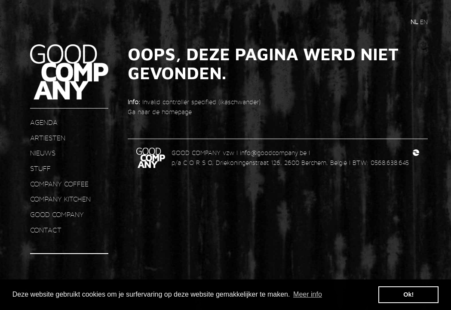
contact (45, 230)
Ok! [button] (408, 294)
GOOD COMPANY (57, 215)
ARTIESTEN (47, 138)
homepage (177, 111)
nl (415, 21)
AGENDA (44, 122)
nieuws (42, 153)
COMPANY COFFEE (59, 184)
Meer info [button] (307, 294)
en (424, 21)
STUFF (40, 168)
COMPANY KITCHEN (60, 199)
